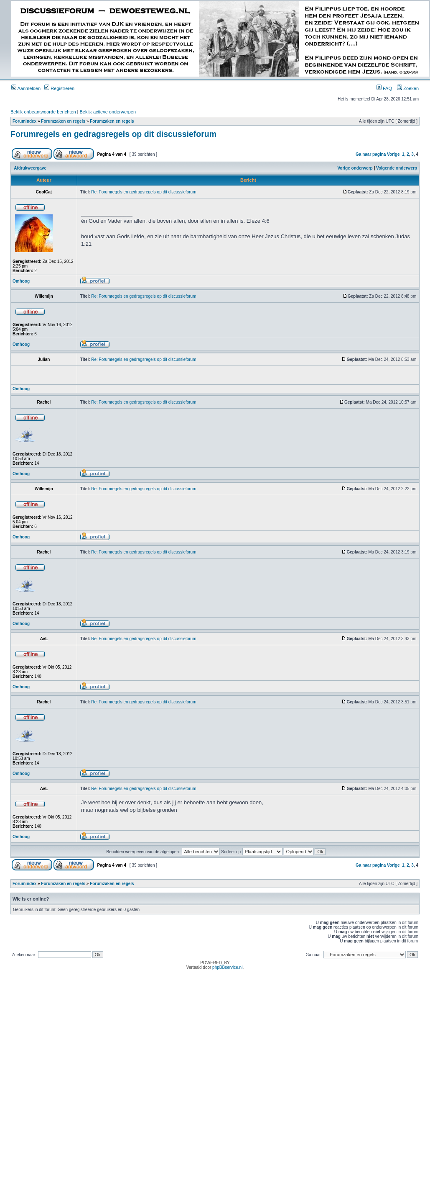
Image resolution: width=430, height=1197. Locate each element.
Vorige (393, 154)
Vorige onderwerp (354, 168)
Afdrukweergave (30, 168)
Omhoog (21, 281)
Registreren (59, 88)
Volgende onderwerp (396, 168)
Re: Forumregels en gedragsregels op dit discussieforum (143, 192)
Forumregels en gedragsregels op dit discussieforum (113, 134)
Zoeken (408, 88)
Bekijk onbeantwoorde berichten (43, 111)
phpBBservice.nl (227, 967)
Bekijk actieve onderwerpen (108, 111)
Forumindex (24, 121)
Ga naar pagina (371, 154)
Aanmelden (26, 88)
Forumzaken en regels (63, 121)
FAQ (384, 88)
